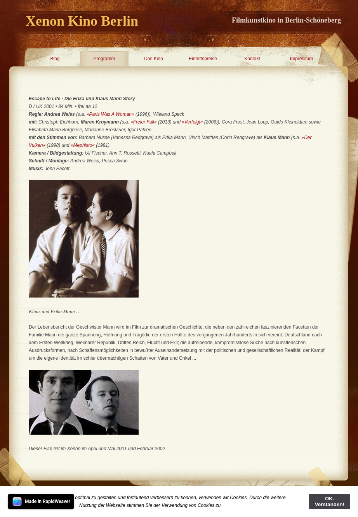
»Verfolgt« (192, 122)
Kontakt (252, 58)
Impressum (301, 58)
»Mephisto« (83, 145)
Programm (104, 58)
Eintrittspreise (203, 58)
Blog (54, 58)
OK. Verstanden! (329, 501)
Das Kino (153, 58)
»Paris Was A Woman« (110, 114)
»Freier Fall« (143, 122)
